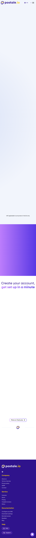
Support (7, 532)
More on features (18, 420)
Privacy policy (5, 483)
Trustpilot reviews (6, 502)
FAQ (5, 528)
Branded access (6, 516)
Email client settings (7, 513)
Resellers (4, 518)
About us (4, 479)
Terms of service (6, 481)
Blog (3, 520)
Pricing (4, 499)
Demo (3, 497)
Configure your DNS (7, 511)
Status (3, 504)
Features (4, 495)
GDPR (3, 485)
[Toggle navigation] (33, 3)
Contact (4, 487)
